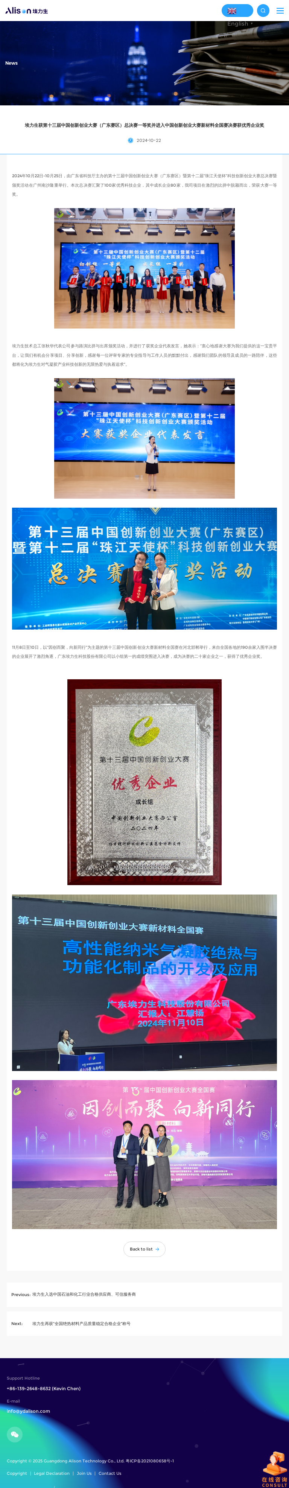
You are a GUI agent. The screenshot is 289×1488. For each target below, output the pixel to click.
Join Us (84, 1473)
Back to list (144, 1249)
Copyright (17, 1473)
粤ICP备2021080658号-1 (150, 1461)
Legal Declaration (52, 1473)
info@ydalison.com (28, 1411)
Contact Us (110, 1473)
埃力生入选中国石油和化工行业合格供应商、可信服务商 (84, 1294)
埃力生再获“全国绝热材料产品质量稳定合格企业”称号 (81, 1323)
